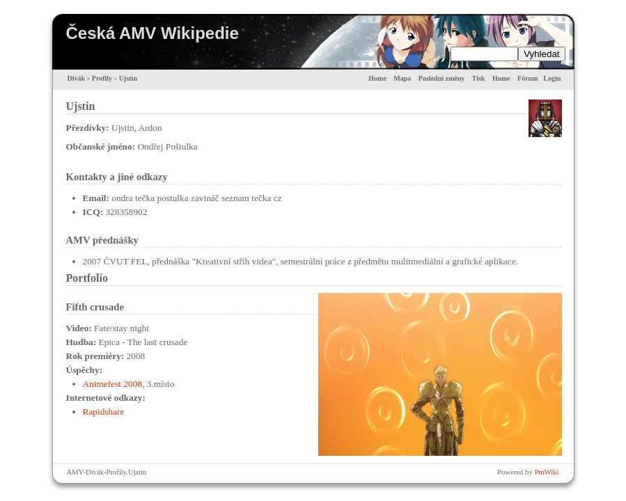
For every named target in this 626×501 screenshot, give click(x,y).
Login (552, 78)
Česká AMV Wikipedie (152, 33)
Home (377, 78)
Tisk (478, 78)
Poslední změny (441, 78)
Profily (102, 78)
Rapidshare (104, 411)
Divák (77, 78)
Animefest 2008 (113, 384)
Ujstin (128, 78)
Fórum (527, 78)
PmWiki (546, 472)
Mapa (402, 78)
